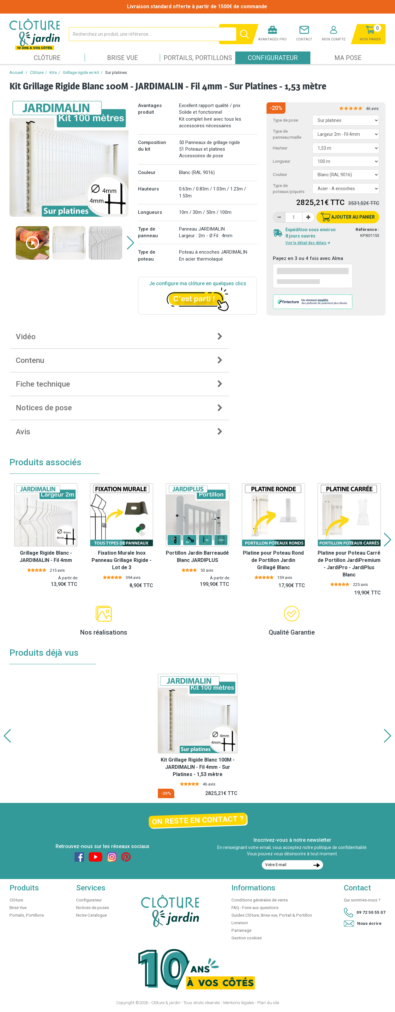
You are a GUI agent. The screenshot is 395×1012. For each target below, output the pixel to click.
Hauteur (280, 148)
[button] (130, 243)
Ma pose (348, 58)
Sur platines (116, 72)
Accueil (16, 72)
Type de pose (285, 120)
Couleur (280, 174)
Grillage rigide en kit (81, 72)
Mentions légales (238, 1002)
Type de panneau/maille (287, 134)
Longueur (281, 161)
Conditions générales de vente (259, 900)
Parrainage (241, 930)
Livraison (239, 922)
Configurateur (273, 58)
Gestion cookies (246, 938)
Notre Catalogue (91, 915)
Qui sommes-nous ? (362, 900)
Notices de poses (92, 907)
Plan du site (268, 1002)
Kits (53, 72)
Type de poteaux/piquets (288, 188)
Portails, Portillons (198, 58)
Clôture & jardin (165, 1002)
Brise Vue (122, 58)
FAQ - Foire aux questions (254, 907)
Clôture (47, 58)
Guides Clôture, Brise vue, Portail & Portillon (271, 915)
